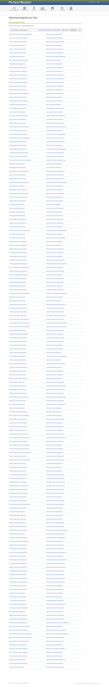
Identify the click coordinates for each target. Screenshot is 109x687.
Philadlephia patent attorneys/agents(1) (55, 485)
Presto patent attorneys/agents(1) (17, 511)
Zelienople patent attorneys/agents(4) (55, 667)
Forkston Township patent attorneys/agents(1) (19, 230)
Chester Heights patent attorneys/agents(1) (19, 126)
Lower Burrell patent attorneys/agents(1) (55, 363)
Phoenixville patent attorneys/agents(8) (55, 493)
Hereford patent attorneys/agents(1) (17, 285)
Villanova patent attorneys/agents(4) (54, 611)
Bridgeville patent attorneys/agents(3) (18, 97)
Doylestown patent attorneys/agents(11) (55, 171)
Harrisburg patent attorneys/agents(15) (55, 271)
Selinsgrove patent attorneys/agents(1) (18, 545)
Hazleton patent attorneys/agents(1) (17, 282)
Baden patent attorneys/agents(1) (17, 56)
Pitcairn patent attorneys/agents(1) (54, 496)
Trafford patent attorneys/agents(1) (54, 596)
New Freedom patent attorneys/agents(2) (55, 437)
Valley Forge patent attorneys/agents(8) (18, 607)
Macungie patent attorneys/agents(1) (54, 371)
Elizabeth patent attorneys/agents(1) (54, 189)
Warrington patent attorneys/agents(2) (55, 619)
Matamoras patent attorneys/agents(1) (55, 382)
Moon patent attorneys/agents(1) (53, 411)
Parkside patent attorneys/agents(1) (17, 471)
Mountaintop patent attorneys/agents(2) (55, 419)
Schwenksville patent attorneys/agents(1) (55, 537)
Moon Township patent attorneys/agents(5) (19, 415)
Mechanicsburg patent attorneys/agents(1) (56, 396)
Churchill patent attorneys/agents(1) (54, 130)
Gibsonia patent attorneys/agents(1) (54, 241)
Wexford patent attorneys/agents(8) (54, 644)
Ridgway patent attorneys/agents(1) (17, 522)
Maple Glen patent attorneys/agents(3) (18, 378)
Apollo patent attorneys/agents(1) (54, 45)
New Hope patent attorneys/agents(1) (55, 441)
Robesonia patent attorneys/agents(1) (18, 526)
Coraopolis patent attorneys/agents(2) (55, 152)
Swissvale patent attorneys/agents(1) (17, 585)
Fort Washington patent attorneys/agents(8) (56, 230)
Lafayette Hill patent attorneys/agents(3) (18, 334)
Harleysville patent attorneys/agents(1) (18, 271)
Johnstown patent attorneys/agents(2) (18, 311)
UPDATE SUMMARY (14, 10)
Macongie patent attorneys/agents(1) (17, 371)
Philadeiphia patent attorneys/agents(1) (55, 478)
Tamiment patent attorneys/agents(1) (17, 589)
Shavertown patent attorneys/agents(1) (18, 552)
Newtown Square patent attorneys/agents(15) (19, 452)
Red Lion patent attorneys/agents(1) (54, 515)
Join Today (91, 1)
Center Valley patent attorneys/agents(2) (18, 115)
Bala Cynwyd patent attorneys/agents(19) (56, 56)
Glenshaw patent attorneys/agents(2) (17, 256)
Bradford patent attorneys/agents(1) (54, 89)
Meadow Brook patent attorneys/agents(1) (19, 396)
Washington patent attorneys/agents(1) (18, 622)
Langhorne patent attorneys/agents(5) (18, 341)
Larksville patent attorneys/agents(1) (17, 345)
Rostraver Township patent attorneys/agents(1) (57, 530)
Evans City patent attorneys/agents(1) (55, 208)
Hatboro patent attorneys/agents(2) (54, 274)
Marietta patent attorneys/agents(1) (54, 378)
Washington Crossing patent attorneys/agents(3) (57, 622)
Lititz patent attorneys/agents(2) (53, 359)
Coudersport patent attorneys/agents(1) (18, 156)
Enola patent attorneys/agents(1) (16, 204)
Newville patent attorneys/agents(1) (54, 452)
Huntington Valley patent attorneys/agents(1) (56, 293)
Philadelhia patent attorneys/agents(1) (18, 482)
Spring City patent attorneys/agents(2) (18, 567)
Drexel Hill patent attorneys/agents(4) (55, 174)
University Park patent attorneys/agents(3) (56, 604)
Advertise (80, 683)
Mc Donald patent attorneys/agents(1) (18, 385)
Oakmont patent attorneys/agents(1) (17, 463)
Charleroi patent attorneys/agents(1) (54, 119)
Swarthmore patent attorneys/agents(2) (55, 582)
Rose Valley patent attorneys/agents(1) (55, 526)
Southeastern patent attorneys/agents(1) (55, 563)
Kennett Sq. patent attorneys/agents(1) (55, 319)
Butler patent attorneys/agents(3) (54, 104)
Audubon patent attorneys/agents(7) (17, 52)
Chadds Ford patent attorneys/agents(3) (55, 115)
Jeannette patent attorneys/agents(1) (17, 304)
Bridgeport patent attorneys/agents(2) (55, 93)
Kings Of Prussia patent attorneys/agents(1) (56, 326)
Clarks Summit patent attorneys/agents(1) (56, 134)
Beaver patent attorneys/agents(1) (17, 63)
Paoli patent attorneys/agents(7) (53, 467)
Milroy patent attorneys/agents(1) (54, 408)
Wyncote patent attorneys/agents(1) (17, 659)
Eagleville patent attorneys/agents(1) (17, 178)
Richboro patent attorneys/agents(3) (17, 519)
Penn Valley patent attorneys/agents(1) (18, 474)
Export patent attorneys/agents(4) (17, 211)
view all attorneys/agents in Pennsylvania (49, 30)
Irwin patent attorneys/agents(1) (53, 300)
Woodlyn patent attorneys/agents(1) (54, 656)
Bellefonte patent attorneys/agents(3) (17, 67)
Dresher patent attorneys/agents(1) (17, 174)
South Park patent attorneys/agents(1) (18, 563)
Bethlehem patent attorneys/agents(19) (18, 78)
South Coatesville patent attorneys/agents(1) (56, 559)
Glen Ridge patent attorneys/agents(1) (18, 252)
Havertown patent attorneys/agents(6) (55, 278)
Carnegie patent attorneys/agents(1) (54, 112)
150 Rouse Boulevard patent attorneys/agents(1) (20, 34)
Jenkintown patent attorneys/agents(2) (18, 308)
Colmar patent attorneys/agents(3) (54, 145)
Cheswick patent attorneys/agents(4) (17, 130)
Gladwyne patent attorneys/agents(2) (17, 248)
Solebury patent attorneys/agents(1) (17, 556)
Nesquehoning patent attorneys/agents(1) (18, 433)
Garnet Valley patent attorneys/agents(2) (55, 237)
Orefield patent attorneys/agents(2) (54, 463)
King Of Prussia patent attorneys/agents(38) (19, 326)
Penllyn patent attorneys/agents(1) (54, 471)
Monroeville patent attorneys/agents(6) (18, 411)
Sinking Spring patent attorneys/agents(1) (56, 552)
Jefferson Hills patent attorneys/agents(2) (55, 304)
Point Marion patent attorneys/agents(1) (55, 504)
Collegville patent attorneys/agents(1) (18, 145)
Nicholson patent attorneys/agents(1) (17, 456)
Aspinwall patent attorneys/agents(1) (54, 49)
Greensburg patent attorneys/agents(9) (18, 263)
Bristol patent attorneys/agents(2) (54, 97)
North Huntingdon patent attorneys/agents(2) (19, 459)
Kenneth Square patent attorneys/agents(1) (19, 319)
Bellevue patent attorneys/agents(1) (54, 67)
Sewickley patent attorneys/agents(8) (17, 548)
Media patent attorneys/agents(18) (17, 400)
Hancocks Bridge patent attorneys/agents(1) (19, 267)
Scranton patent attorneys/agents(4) (54, 541)
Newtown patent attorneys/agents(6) (54, 448)
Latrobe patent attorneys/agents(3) (54, 345)
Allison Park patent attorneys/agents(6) (55, 41)
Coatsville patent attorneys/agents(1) (17, 141)
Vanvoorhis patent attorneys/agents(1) (55, 607)
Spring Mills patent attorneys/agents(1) (18, 570)
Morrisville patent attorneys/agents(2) (17, 419)
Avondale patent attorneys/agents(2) (54, 52)
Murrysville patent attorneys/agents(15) (18, 426)
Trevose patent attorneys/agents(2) (17, 600)
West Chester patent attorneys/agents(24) (56, 630)
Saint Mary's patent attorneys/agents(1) (18, 537)
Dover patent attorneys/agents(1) (54, 167)
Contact (85, 683)
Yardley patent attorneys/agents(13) (54, 663)
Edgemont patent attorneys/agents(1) (55, 186)
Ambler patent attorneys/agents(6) (17, 45)
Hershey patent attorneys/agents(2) (54, 285)
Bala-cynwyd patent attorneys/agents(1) (18, 60)
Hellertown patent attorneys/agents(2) (55, 282)
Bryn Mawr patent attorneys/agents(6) (18, 104)
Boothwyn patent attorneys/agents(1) (54, 86)
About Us (98, 683)
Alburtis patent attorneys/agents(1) (54, 34)
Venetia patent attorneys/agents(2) (17, 611)
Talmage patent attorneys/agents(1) (54, 585)
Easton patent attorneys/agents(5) (17, 186)
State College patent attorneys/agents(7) (55, 578)
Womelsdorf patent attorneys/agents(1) (18, 656)
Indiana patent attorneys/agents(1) (17, 297)
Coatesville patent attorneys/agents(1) (55, 137)
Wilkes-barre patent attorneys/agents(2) (18, 648)
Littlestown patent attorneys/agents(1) (18, 363)
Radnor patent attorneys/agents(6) (54, 511)
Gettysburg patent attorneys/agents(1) (18, 241)
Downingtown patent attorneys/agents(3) (18, 171)
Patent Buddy (16, 3)
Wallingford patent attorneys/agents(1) (18, 615)
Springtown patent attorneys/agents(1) (18, 578)
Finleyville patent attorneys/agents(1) (17, 219)
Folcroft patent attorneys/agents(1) (17, 226)
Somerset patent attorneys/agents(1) (54, 556)
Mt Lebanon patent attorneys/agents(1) (18, 422)
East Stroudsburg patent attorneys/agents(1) (56, 182)
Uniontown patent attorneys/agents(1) (55, 600)
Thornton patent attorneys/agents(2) (54, 593)
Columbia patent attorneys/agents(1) (17, 149)
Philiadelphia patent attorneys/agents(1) (18, 489)
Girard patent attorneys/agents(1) (54, 245)
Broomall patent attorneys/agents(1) (54, 100)
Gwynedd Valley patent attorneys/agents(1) (56, 263)
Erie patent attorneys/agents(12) (53, 204)
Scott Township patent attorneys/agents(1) (19, 541)
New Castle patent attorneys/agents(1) (55, 433)
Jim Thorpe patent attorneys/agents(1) (55, 308)
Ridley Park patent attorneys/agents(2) (55, 522)
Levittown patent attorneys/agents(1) (17, 352)
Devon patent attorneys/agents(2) (54, 163)
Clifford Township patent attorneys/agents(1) (19, 137)
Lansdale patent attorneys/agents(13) (55, 341)
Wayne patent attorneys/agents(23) (54, 626)
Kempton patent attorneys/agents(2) (17, 315)
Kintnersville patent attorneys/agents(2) (55, 330)
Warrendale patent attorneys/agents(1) (18, 619)
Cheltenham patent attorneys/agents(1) (55, 123)
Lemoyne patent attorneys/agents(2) (54, 348)
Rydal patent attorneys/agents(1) (16, 533)
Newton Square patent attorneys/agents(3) (19, 448)
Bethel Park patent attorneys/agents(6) (18, 75)
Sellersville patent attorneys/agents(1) (55, 545)
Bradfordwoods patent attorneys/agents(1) (19, 93)
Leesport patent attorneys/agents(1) (17, 348)
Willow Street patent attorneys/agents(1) (18, 652)
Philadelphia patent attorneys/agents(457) (19, 485)
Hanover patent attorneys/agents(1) (54, 267)
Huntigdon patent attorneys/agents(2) (55, 289)
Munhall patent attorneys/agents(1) (54, 422)
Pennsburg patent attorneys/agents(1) (55, 474)
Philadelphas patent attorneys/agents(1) (55, 482)
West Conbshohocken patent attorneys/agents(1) (20, 633)
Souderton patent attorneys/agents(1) (18, 559)
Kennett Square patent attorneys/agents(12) (19, 322)
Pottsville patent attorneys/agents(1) (54, 508)
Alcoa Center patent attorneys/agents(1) (18, 38)
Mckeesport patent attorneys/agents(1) (18, 393)
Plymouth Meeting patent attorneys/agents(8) (19, 504)
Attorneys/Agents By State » (15, 25)
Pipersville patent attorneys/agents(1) (18, 496)
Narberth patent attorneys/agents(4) (17, 430)
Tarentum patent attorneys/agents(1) (54, 589)
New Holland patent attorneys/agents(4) (18, 441)
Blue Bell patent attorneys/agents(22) (55, 82)
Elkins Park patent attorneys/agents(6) (55, 193)
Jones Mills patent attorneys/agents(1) (55, 311)
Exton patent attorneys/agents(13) (54, 211)
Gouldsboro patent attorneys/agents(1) (18, 260)
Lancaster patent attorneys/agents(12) (18, 337)
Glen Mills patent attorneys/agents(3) (54, 248)
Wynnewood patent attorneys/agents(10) (55, 659)
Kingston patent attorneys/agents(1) (17, 330)
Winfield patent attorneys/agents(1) (54, 652)
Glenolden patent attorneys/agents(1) (55, 252)
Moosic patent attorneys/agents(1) (54, 415)
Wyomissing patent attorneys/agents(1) (18, 663)
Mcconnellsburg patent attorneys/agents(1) (56, 385)
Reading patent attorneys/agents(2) (17, 515)
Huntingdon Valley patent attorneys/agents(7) (19, 293)
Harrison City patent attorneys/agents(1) (18, 274)
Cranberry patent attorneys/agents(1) (54, 156)
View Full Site (12, 683)
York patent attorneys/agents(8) (16, 667)
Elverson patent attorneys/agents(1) (54, 197)
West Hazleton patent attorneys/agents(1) (19, 641)
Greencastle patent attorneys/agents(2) (55, 260)
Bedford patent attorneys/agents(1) (54, 63)
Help (76, 683)
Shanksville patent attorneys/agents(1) (55, 548)
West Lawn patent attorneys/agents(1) (55, 641)
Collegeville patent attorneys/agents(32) (55, 141)
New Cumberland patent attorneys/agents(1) (19, 437)
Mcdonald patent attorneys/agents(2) (17, 389)
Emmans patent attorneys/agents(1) (54, 200)
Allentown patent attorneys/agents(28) (18, 41)
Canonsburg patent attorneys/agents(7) (55, 108)
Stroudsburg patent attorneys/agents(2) (18, 582)
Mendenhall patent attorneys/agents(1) (55, 400)
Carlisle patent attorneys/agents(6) (17, 112)
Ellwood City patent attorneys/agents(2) (18, 197)
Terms (89, 683)
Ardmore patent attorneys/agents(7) (17, 49)
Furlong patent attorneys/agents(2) (17, 237)
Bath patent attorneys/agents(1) (53, 60)
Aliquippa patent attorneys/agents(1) (54, 38)
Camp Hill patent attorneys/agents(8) (17, 108)
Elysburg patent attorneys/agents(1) (17, 200)
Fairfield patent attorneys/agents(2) (17, 215)
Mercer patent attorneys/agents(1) (17, 404)
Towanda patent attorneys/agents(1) (17, 596)
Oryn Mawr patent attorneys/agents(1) (18, 467)
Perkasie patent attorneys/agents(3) (17, 478)
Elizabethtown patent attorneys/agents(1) (18, 193)
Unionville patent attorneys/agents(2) (17, 604)
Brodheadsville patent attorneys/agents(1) (19, 100)
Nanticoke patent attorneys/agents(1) (54, 426)
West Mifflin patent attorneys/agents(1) (18, 644)
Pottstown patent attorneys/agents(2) (17, 508)
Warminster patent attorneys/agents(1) (55, 615)
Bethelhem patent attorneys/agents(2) (55, 75)
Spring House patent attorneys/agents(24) (56, 567)
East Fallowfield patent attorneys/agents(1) (19, 182)
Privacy (93, 683)
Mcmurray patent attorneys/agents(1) (54, 393)
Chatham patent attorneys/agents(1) (17, 123)
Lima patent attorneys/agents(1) (53, 352)
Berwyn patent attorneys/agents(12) (54, 71)
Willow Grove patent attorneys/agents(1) (55, 648)
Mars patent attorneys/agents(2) (16, 382)
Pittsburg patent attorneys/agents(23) (17, 500)
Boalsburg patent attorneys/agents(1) (17, 86)
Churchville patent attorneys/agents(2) (18, 134)
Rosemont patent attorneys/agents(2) (18, 530)
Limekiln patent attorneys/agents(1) (17, 356)
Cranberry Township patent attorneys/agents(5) (20, 160)
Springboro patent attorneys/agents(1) (55, 570)
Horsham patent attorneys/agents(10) (18, 289)
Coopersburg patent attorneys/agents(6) (18, 152)
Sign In (98, 1)
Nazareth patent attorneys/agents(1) (54, 430)
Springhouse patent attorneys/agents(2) (55, 574)
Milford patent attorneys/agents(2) (17, 408)
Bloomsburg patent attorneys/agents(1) (18, 82)
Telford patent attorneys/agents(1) (17, 593)
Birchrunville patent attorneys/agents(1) (55, 78)
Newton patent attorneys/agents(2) (54, 445)
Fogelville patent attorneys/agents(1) (54, 223)
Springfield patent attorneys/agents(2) (18, 574)
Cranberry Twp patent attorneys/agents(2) (56, 160)
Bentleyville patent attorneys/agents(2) (18, 71)
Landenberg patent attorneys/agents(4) (55, 337)
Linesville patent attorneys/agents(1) (17, 359)
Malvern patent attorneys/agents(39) (17, 374)
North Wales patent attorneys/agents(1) (55, 459)
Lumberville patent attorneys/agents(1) (18, 367)
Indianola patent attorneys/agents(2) (54, 297)
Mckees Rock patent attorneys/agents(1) (55, 389)
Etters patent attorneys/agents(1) (16, 208)
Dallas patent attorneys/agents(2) (17, 163)
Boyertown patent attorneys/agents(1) (18, 89)
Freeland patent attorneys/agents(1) (54, 234)
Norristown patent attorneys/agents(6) (55, 456)
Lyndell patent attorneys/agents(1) (54, 367)
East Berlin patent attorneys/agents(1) (55, 178)
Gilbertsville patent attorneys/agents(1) (18, 245)
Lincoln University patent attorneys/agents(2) (56, 356)
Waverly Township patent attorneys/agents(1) (19, 626)
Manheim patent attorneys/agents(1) (54, 374)
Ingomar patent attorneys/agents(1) (17, 300)
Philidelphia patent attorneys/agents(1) (55, 489)
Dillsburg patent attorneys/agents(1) (17, 167)
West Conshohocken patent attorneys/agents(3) (57, 633)
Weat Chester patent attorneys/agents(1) (18, 630)
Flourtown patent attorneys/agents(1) (54, 219)
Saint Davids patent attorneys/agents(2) (55, 533)
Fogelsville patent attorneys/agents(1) (18, 223)
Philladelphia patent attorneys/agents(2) (18, 493)
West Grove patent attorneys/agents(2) (55, 637)
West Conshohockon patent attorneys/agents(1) (20, 637)
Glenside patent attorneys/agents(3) (54, 256)
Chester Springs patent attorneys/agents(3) (56, 126)
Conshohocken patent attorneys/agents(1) (56, 149)
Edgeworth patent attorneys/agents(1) (18, 189)
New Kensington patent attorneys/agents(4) (19, 445)
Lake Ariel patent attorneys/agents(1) (54, 334)
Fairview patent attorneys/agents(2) (54, 215)
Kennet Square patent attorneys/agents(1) (56, 315)
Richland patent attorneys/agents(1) (54, 519)
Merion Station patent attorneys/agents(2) (56, 404)
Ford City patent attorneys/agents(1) (54, 226)
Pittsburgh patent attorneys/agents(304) (55, 500)
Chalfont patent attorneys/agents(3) (17, 119)
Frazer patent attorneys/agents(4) (17, 234)
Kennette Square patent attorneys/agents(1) (56, 322)
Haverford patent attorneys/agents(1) (17, 278)
